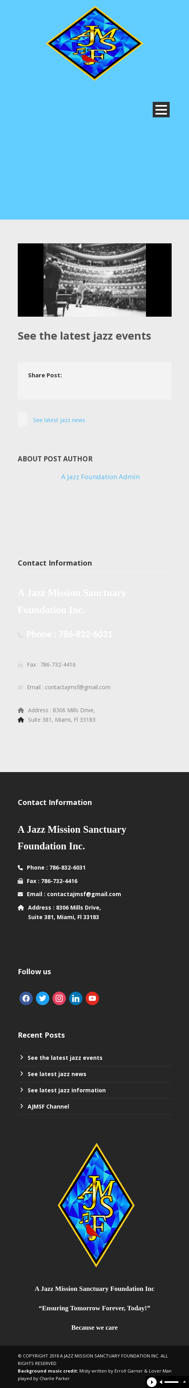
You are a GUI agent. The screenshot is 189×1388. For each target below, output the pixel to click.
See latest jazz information (67, 1090)
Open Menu (161, 109)
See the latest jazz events (65, 1057)
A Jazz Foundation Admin (100, 476)
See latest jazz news (57, 1074)
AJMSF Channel (48, 1106)
